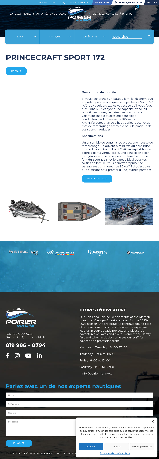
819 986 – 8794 (25, 345)
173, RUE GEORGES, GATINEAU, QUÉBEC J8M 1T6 (26, 335)
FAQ (62, 2)
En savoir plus (97, 178)
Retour (16, 71)
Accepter (90, 446)
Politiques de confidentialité (115, 453)
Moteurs (29, 13)
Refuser (117, 446)
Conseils (112, 13)
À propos (126, 13)
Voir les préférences (142, 446)
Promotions (47, 2)
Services (98, 13)
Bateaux (15, 13)
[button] (152, 421)
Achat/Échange (46, 13)
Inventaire (102, 2)
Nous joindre (79, 2)
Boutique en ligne (129, 2)
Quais (62, 13)
